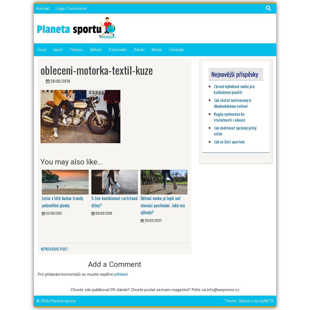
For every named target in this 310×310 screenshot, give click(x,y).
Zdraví (139, 49)
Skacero (246, 301)
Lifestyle (176, 49)
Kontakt (43, 8)
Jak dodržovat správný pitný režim (235, 131)
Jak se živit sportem (229, 141)
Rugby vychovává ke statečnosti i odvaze (229, 117)
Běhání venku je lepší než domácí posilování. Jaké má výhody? (163, 205)
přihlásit (121, 274)
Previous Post (54, 249)
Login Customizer (71, 8)
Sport (58, 49)
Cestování (118, 49)
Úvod (41, 49)
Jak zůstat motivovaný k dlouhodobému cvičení (232, 103)
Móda (157, 49)
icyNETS (266, 301)
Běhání (96, 49)
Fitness (76, 49)
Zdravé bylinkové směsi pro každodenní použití (234, 89)
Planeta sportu (63, 301)
